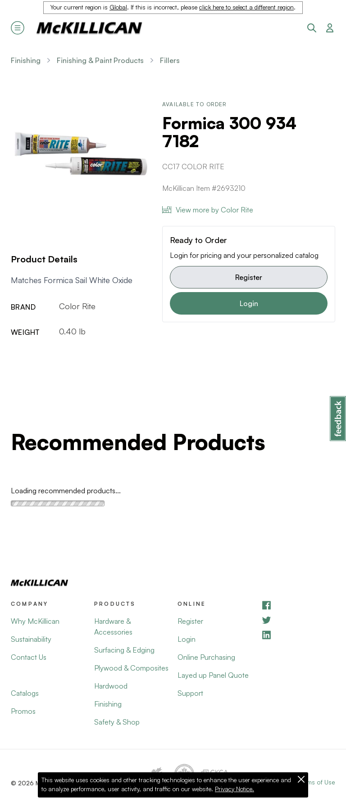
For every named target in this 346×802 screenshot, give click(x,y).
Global (118, 7)
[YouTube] (298, 620)
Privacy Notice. (234, 789)
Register (248, 277)
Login (249, 303)
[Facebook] (298, 605)
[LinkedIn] (298, 634)
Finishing (26, 60)
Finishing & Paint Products (100, 60)
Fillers (170, 60)
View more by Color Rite (207, 209)
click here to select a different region (246, 7)
